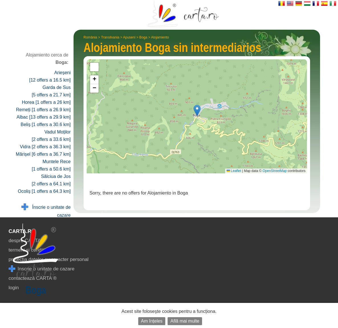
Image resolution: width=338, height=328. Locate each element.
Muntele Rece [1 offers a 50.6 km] (51, 165)
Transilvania (110, 37)
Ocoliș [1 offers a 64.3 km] (44, 191)
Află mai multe (184, 321)
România (90, 37)
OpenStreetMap (274, 171)
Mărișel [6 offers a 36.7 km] (43, 154)
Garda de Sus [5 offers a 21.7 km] (51, 91)
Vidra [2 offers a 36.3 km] (45, 146)
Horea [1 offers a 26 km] (46, 102)
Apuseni (129, 37)
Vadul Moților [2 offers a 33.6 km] (51, 135)
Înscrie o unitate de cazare (46, 211)
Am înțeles (152, 321)
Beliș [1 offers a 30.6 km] (46, 124)
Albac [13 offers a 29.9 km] (44, 117)
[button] (197, 110)
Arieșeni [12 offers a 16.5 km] (50, 76)
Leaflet (234, 171)
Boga (143, 37)
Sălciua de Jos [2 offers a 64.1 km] (51, 180)
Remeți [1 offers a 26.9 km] (43, 109)
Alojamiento (160, 37)
